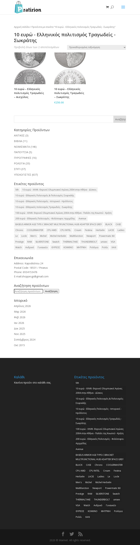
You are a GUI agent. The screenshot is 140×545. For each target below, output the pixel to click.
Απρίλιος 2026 (22, 306)
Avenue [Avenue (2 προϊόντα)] (82, 218)
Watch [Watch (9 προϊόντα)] (18, 247)
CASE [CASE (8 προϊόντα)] (118, 224)
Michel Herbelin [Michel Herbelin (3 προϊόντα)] (58, 235)
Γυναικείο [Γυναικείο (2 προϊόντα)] (43, 247)
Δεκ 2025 (19, 328)
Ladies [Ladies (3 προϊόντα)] (121, 230)
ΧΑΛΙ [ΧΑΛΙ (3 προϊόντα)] (114, 247)
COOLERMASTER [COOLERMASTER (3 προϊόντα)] (35, 230)
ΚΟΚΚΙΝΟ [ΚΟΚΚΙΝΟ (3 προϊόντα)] (68, 247)
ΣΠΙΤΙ (17, 169)
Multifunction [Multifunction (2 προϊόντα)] (76, 235)
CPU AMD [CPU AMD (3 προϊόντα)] (52, 230)
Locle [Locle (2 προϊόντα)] (24, 235)
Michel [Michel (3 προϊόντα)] (43, 235)
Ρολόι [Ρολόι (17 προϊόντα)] (105, 247)
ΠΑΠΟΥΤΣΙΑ (21, 152)
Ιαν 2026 (19, 323)
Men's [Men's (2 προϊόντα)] (33, 235)
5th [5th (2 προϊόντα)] (17, 189)
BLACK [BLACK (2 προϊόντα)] (108, 224)
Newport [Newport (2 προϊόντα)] (91, 235)
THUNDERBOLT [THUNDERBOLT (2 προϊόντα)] (89, 241)
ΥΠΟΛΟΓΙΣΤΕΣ (22, 174)
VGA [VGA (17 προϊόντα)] (113, 241)
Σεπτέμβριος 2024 (24, 339)
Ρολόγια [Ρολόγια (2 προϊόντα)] (94, 247)
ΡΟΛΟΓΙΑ (19, 163)
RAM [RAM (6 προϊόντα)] (29, 241)
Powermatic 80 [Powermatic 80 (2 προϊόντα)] (106, 235)
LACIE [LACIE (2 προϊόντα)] (111, 230)
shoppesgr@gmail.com (35, 276)
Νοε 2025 (19, 334)
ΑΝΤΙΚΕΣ (19, 135)
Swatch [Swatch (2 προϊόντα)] (55, 241)
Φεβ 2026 (19, 317)
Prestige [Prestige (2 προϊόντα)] (19, 241)
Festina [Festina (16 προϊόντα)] (88, 230)
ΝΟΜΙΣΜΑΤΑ (22, 146)
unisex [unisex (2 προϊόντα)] (104, 241)
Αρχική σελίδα (22, 26)
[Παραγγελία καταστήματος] (96, 47)
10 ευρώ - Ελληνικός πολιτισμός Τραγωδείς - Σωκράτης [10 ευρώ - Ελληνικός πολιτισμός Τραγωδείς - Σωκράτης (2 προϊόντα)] (43, 207)
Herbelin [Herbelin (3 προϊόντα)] (100, 230)
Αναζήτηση (51, 291)
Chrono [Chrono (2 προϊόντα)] (19, 230)
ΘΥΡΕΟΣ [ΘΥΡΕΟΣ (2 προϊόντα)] (55, 247)
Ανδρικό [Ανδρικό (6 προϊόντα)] (29, 247)
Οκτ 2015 (19, 345)
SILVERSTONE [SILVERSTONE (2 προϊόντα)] (42, 241)
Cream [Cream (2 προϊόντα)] (77, 230)
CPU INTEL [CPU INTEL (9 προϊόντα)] (65, 230)
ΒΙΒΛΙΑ (18, 141)
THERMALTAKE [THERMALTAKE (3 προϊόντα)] (70, 241)
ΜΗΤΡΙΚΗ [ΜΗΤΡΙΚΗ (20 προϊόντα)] (81, 247)
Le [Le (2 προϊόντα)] (16, 235)
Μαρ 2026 (20, 311)
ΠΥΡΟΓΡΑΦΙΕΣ (22, 157)
